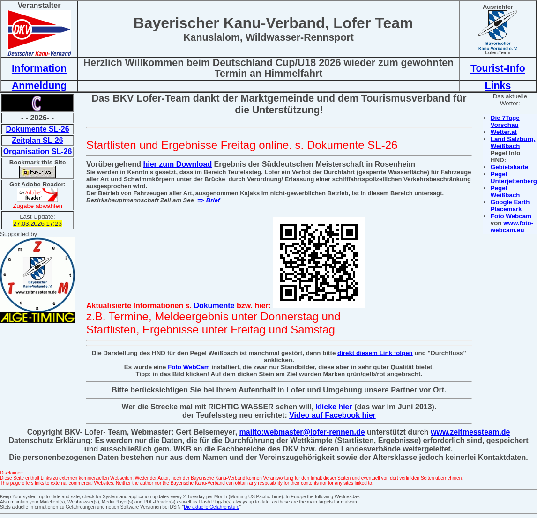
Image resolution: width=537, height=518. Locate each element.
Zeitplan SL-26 (37, 140)
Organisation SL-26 (37, 151)
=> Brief (208, 200)
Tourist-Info (497, 68)
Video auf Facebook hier (332, 415)
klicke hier (333, 407)
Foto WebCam (188, 366)
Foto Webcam (511, 216)
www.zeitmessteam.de (470, 432)
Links (498, 85)
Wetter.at (504, 131)
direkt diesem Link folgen (375, 352)
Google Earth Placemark (510, 206)
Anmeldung (39, 85)
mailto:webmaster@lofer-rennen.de (302, 432)
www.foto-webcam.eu (512, 227)
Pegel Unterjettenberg (514, 177)
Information (39, 68)
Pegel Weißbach (505, 192)
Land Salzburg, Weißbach (513, 142)
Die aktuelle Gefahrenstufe (211, 507)
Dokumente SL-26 (37, 129)
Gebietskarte (510, 166)
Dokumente (214, 306)
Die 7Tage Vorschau (505, 121)
